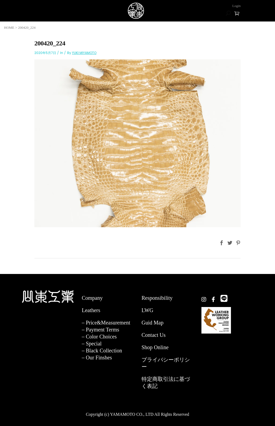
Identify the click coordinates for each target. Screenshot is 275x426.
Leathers (91, 310)
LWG (147, 310)
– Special (92, 343)
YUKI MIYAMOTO (84, 52)
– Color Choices (99, 337)
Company (92, 298)
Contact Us (153, 335)
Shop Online (155, 347)
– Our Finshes (97, 357)
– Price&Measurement (106, 323)
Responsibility (157, 298)
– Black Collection (102, 350)
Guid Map (153, 323)
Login (236, 6)
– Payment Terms (100, 330)
